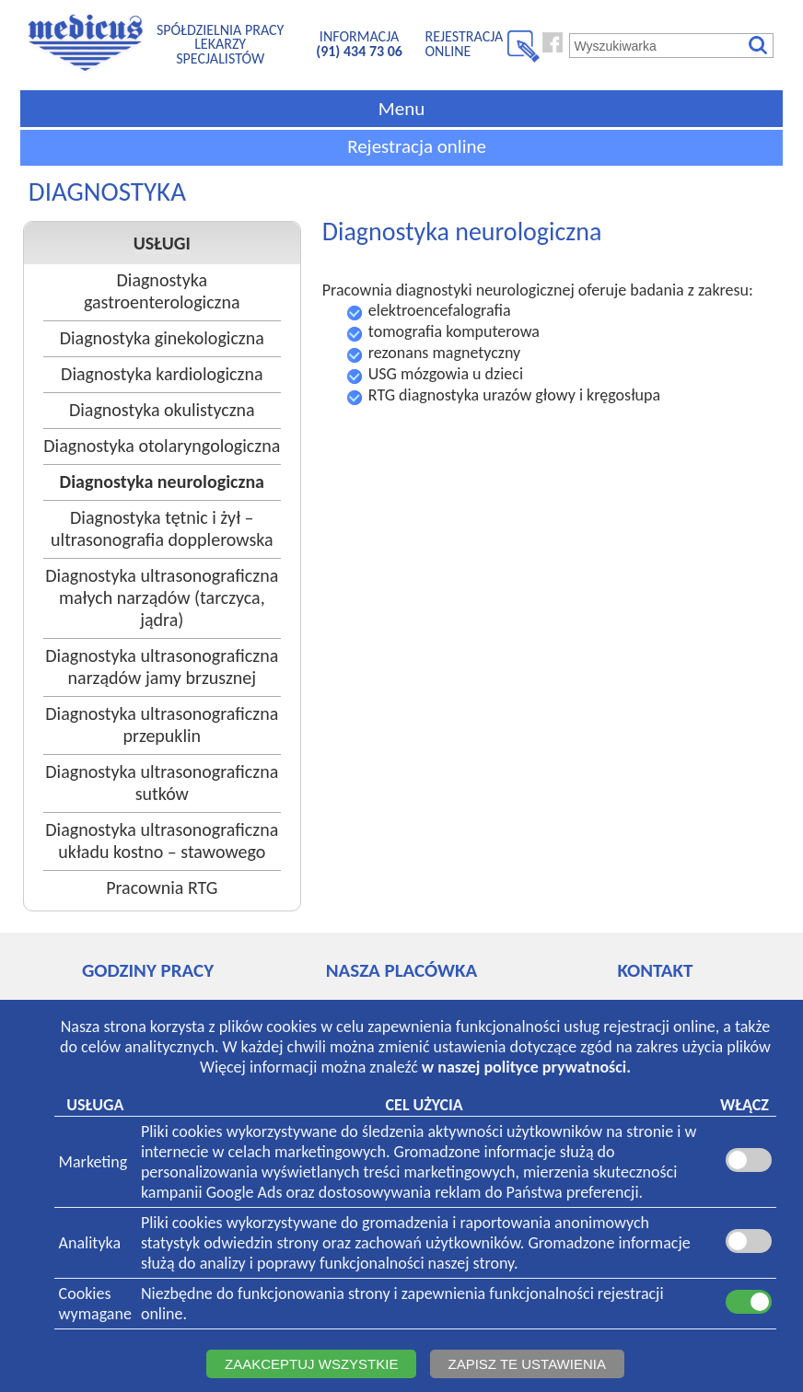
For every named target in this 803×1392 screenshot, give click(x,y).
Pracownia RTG (161, 887)
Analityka (90, 1243)
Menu (401, 109)
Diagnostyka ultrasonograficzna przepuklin (161, 724)
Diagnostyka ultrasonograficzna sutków (161, 782)
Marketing (93, 1162)
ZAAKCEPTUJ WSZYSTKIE (311, 1364)
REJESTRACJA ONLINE (464, 44)
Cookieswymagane (95, 1303)
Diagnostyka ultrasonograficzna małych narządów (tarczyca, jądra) (161, 597)
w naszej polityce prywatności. (526, 1067)
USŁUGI (162, 243)
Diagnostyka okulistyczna (162, 410)
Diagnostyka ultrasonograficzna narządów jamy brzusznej (161, 666)
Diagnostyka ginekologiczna (162, 338)
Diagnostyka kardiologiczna (161, 374)
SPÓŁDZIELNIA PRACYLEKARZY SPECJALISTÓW (220, 44)
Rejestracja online (416, 146)
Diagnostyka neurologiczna (162, 481)
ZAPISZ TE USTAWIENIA (527, 1364)
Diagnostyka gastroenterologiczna (162, 291)
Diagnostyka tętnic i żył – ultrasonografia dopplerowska (162, 528)
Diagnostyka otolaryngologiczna (161, 446)
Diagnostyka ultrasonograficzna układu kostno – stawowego (161, 840)
